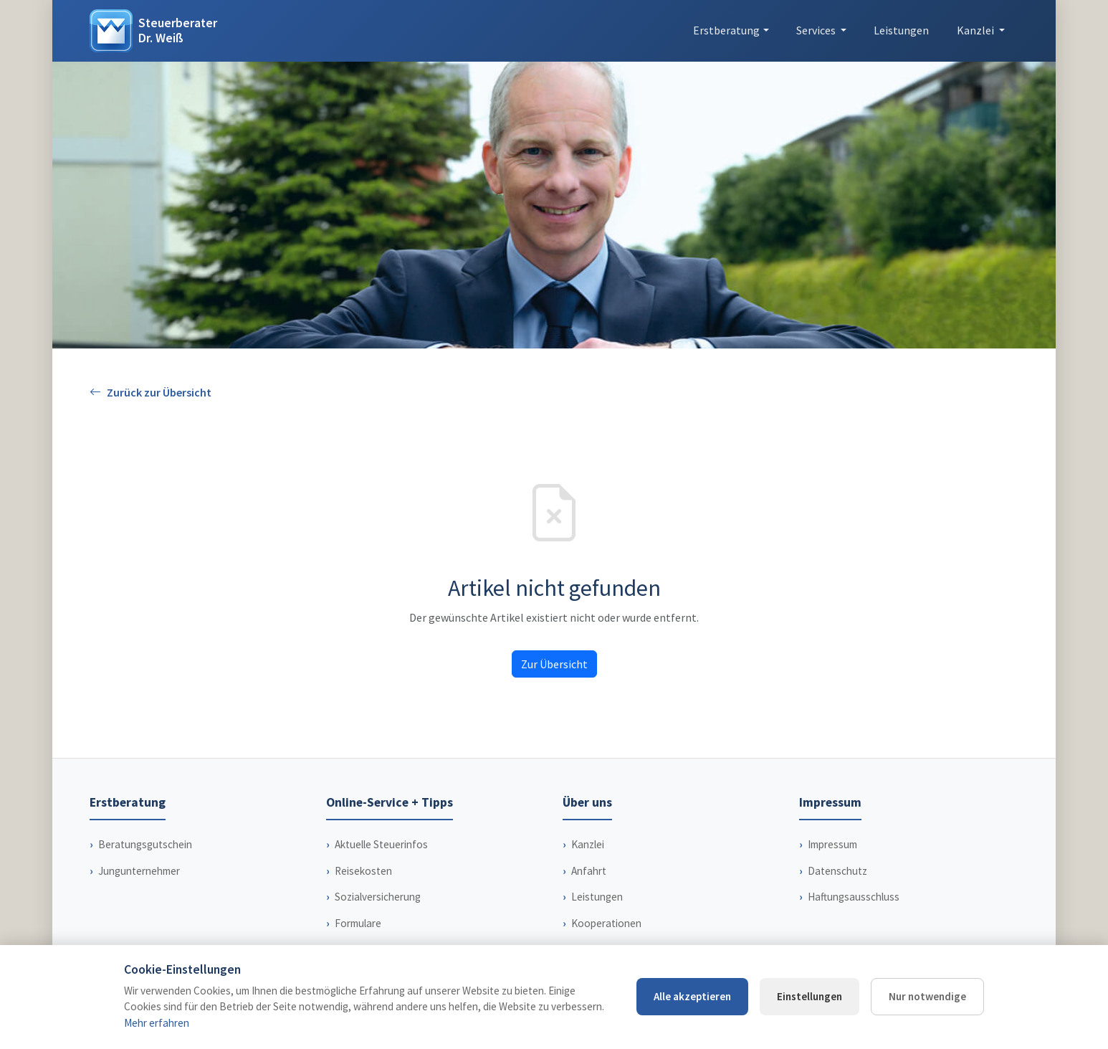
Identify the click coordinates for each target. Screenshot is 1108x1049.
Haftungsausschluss (853, 896)
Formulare (358, 923)
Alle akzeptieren (692, 996)
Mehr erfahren (156, 1023)
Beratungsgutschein (145, 844)
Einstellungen (809, 996)
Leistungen (901, 30)
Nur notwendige (927, 996)
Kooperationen (606, 923)
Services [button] (817, 30)
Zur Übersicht (554, 664)
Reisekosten (363, 871)
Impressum (832, 844)
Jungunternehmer (139, 871)
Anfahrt (588, 871)
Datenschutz (837, 871)
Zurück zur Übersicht (150, 392)
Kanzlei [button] (976, 30)
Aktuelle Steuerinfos (381, 844)
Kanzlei (587, 844)
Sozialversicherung (378, 896)
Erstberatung (726, 30)
